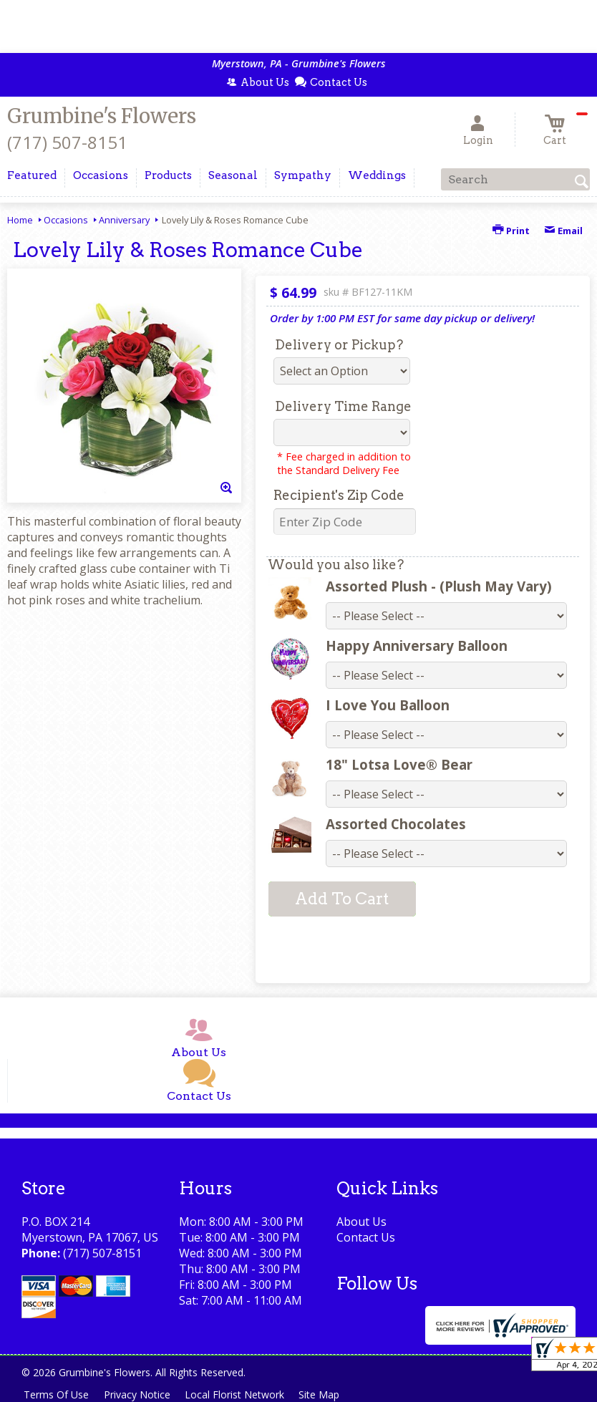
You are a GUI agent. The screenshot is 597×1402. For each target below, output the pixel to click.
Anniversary (124, 219)
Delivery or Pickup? (339, 344)
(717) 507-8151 (67, 142)
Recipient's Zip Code (338, 495)
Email (563, 230)
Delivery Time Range (343, 406)
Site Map (328, 1394)
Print (511, 230)
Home (20, 219)
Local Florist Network (241, 1394)
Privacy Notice (140, 1394)
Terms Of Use (57, 1394)
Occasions (66, 219)
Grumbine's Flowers (101, 116)
